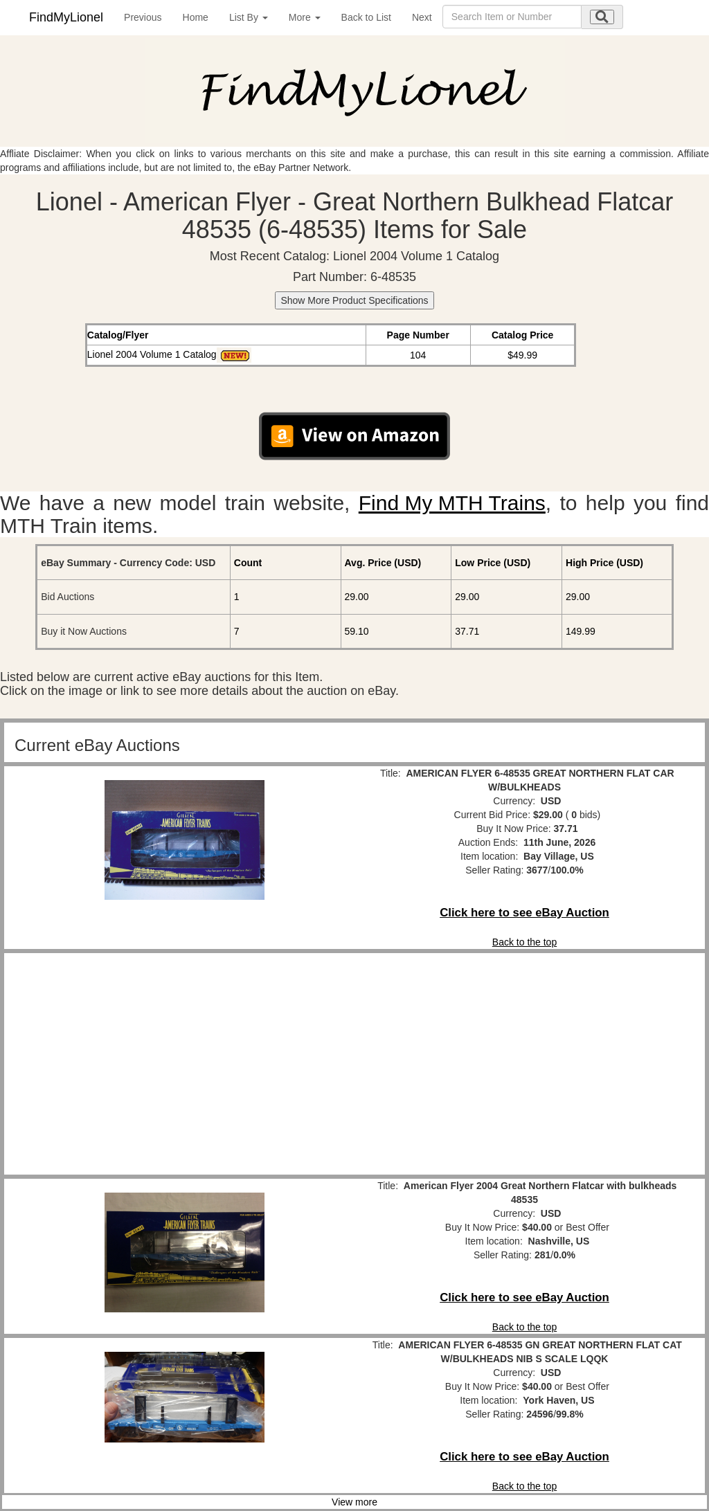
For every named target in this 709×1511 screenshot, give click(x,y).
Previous (142, 17)
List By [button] (248, 17)
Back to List (366, 17)
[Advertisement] (184, 1064)
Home (195, 17)
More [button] (305, 17)
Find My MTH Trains (452, 502)
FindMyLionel (66, 17)
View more (354, 1502)
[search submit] (602, 17)
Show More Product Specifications (354, 300)
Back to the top (524, 942)
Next (422, 17)
